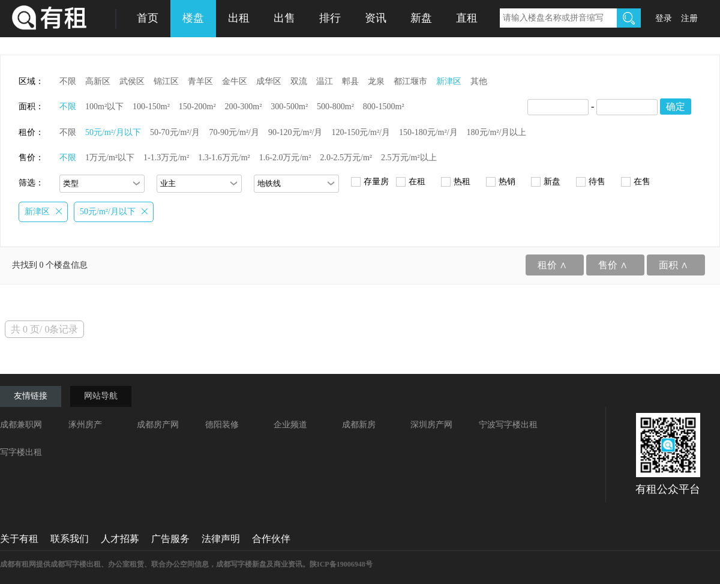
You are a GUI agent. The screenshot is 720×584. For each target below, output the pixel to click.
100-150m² (151, 106)
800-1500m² (383, 106)
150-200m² (197, 106)
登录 (663, 18)
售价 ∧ (613, 265)
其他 (478, 81)
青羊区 (200, 81)
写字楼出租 (21, 452)
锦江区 (166, 81)
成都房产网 (158, 424)
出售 (284, 18)
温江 (324, 81)
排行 (330, 18)
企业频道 (290, 424)
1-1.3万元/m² (166, 157)
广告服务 (170, 539)
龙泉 (376, 81)
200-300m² (243, 106)
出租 (239, 18)
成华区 (268, 81)
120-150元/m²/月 (360, 132)
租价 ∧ (552, 265)
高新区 (97, 81)
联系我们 (69, 539)
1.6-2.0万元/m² (285, 157)
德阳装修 (222, 424)
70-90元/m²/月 (234, 132)
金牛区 (234, 81)
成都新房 (359, 424)
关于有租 (19, 539)
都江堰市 (410, 81)
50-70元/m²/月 (175, 132)
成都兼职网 (21, 424)
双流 (298, 81)
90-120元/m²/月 (295, 132)
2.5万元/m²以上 (408, 157)
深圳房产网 (431, 424)
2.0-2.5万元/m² (346, 157)
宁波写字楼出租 (508, 424)
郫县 (350, 81)
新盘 (421, 18)
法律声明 (221, 539)
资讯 (375, 18)
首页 (147, 18)
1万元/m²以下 (109, 157)
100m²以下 (104, 106)
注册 (689, 18)
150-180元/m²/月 (428, 132)
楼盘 (193, 18)
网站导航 (101, 395)
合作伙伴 (271, 539)
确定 (675, 106)
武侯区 (132, 81)
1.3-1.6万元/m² (224, 157)
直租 (467, 18)
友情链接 (30, 395)
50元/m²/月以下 (113, 132)
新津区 (448, 81)
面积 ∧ (673, 265)
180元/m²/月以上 (497, 132)
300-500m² (289, 106)
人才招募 (120, 539)
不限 (67, 81)
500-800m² (335, 106)
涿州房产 (85, 424)
